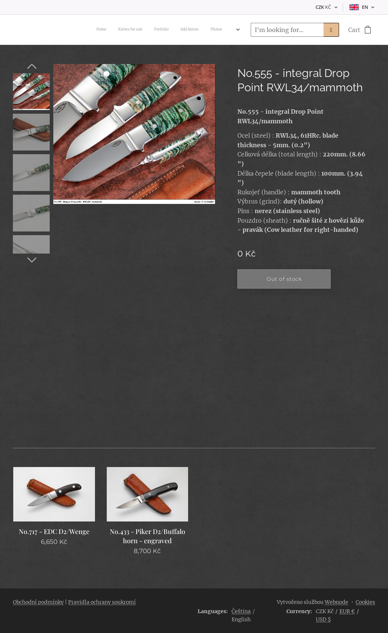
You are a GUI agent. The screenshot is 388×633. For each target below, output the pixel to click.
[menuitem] (169, 30)
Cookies (365, 602)
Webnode (336, 602)
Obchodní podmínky (38, 602)
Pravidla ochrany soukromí (102, 602)
